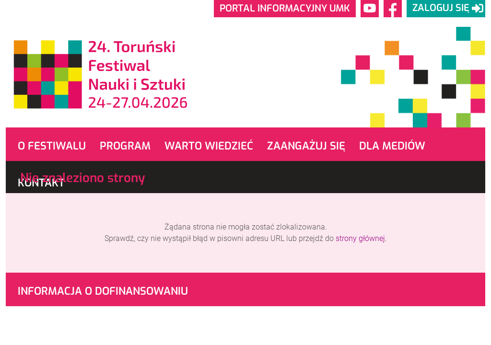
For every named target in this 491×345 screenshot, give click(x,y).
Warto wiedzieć (208, 146)
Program (125, 146)
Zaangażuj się (306, 146)
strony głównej (360, 238)
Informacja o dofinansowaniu (103, 291)
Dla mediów (392, 146)
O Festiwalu (52, 146)
